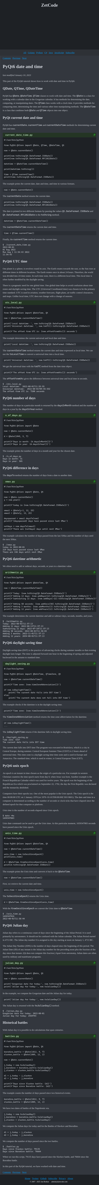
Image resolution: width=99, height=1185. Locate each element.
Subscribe (70, 52)
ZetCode (49, 5)
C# (45, 52)
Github (43, 1178)
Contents (7, 58)
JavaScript (59, 52)
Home (27, 1178)
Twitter (35, 1178)
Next (24, 58)
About (70, 1178)
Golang (31, 52)
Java (51, 52)
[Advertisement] (49, 29)
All (24, 52)
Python (39, 52)
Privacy (62, 1178)
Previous (16, 58)
